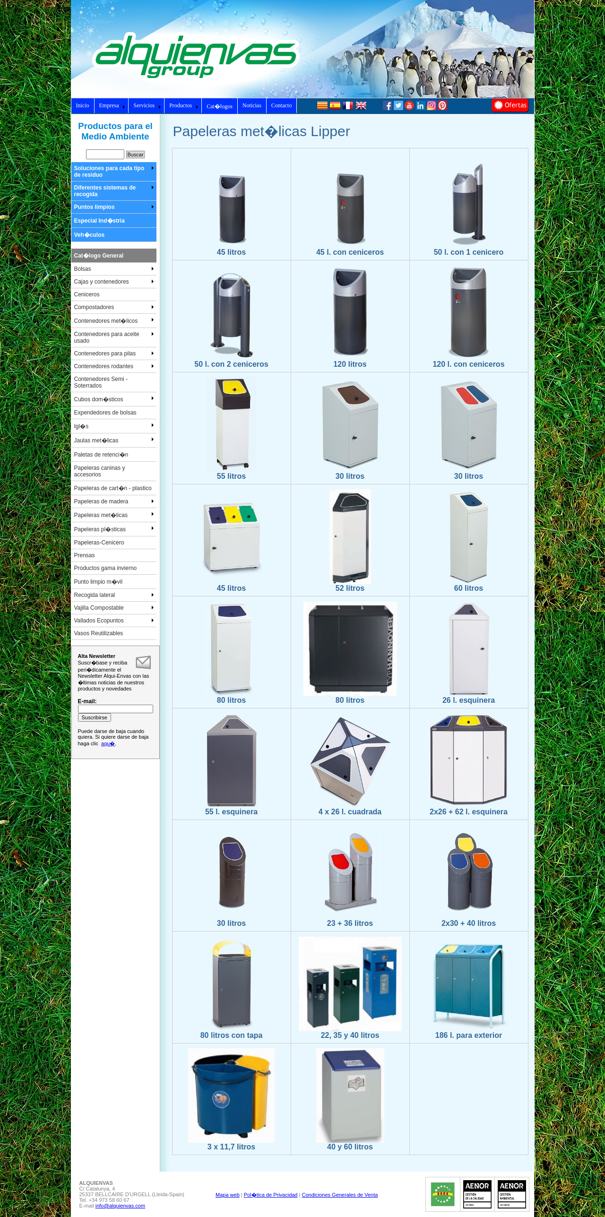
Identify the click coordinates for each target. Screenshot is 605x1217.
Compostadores (114, 307)
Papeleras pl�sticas (114, 529)
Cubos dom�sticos (114, 399)
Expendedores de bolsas (105, 412)
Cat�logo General (99, 255)
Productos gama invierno (105, 568)
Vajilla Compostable (114, 607)
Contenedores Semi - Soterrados (101, 382)
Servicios (147, 105)
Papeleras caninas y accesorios (99, 471)
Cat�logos (220, 106)
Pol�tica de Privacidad (271, 1195)
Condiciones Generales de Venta (340, 1195)
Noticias (251, 105)
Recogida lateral (114, 595)
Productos (184, 105)
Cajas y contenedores (114, 281)
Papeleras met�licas (114, 514)
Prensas (84, 555)
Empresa (112, 105)
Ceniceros (87, 294)
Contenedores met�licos (114, 320)
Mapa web (228, 1195)
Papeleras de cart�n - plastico (113, 488)
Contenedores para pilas (114, 353)
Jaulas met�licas (114, 440)
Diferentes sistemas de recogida (114, 191)
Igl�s (114, 426)
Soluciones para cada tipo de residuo (114, 171)
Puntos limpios (114, 207)
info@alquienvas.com (120, 1205)
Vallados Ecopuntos (114, 620)
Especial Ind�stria (99, 220)
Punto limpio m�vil (98, 581)
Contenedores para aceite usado (114, 337)
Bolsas (114, 269)
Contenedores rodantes (114, 366)
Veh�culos (89, 235)
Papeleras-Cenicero (99, 542)
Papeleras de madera (114, 501)
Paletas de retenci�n (101, 454)
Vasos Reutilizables (98, 633)
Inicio (82, 105)
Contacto (281, 105)
